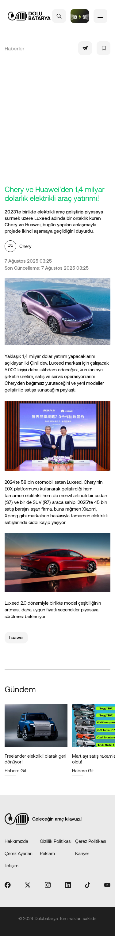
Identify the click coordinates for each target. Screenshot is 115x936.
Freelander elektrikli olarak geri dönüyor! (35, 758)
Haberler (15, 48)
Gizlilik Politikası (55, 841)
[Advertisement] (57, 124)
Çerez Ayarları (19, 853)
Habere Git (15, 770)
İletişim (11, 865)
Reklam (47, 853)
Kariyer (82, 853)
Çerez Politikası (90, 841)
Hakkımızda (16, 841)
